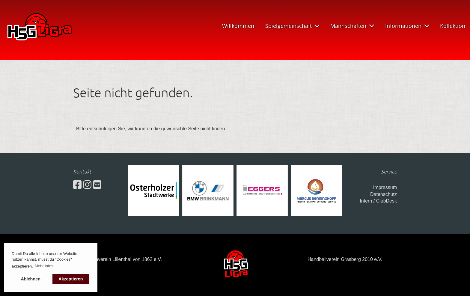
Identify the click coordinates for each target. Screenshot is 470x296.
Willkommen (238, 25)
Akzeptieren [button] (70, 279)
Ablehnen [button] (30, 279)
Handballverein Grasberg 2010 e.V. (345, 259)
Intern (366, 200)
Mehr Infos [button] (44, 266)
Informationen (407, 25)
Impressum (385, 187)
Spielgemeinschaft (292, 25)
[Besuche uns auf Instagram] (87, 184)
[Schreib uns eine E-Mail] (97, 184)
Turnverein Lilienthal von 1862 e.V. (125, 259)
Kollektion (452, 25)
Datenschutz (383, 194)
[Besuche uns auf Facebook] (77, 184)
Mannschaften (352, 25)
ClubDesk (386, 200)
